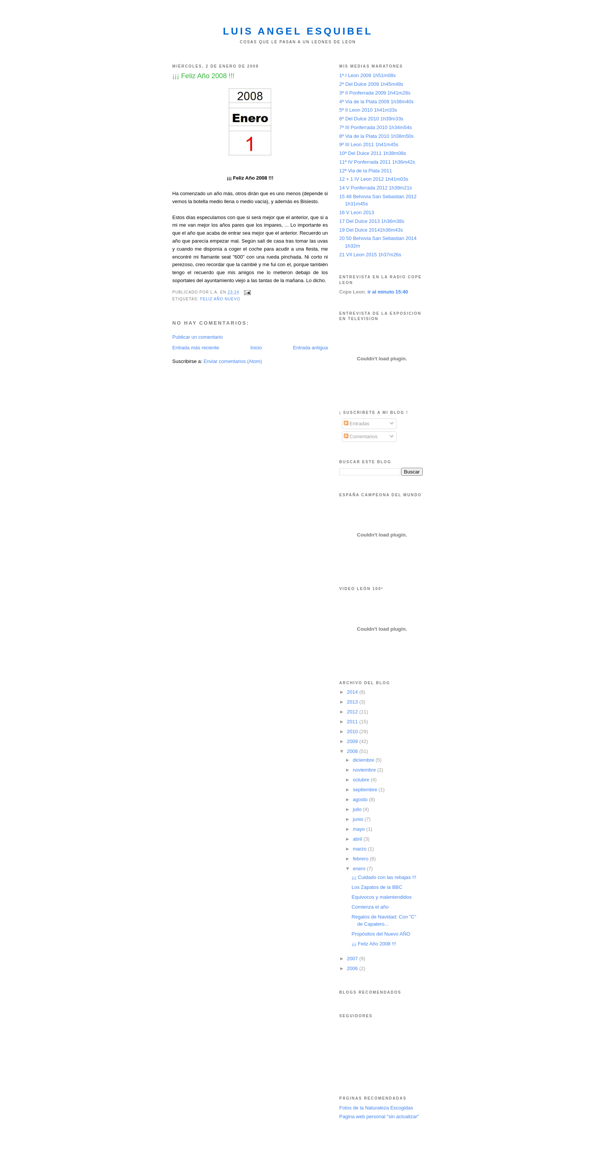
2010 (353, 731)
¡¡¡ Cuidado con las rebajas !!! (383, 877)
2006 (353, 968)
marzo (360, 849)
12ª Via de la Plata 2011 (365, 171)
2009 (353, 741)
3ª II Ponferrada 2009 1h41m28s (375, 93)
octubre (362, 780)
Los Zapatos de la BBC (376, 887)
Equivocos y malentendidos (381, 897)
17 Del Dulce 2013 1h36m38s (371, 221)
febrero (361, 859)
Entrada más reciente (195, 347)
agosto (361, 799)
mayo (359, 829)
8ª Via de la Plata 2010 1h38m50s (376, 136)
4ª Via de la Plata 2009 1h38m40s (376, 101)
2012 (353, 712)
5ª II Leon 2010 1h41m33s (368, 110)
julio (358, 809)
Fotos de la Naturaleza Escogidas (376, 1108)
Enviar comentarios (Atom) (232, 361)
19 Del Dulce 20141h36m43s (371, 230)
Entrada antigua (310, 347)
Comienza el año (370, 907)
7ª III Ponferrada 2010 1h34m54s (375, 127)
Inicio (256, 347)
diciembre (364, 760)
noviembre (365, 770)
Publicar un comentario (197, 337)
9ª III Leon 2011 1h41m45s (368, 144)
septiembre (366, 789)
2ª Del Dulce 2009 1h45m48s (371, 84)
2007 (353, 958)
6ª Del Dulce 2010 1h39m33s (371, 119)
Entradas (357, 423)
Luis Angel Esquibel (298, 31)
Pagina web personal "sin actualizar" (379, 1116)
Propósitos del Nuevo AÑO (380, 934)
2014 (353, 692)
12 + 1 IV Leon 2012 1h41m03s (373, 179)
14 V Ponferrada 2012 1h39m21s (375, 188)
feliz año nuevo (220, 299)
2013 (353, 702)
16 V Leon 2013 (356, 212)
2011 (353, 721)
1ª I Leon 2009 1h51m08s (367, 75)
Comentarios (361, 436)
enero (360, 868)
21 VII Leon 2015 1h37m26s (370, 254)
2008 (353, 751)
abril (358, 839)
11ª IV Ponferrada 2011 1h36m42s (377, 162)
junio (359, 819)
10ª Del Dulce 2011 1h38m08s (372, 153)
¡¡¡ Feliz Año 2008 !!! (373, 944)
